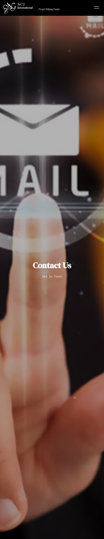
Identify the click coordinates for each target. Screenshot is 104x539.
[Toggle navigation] (96, 7)
